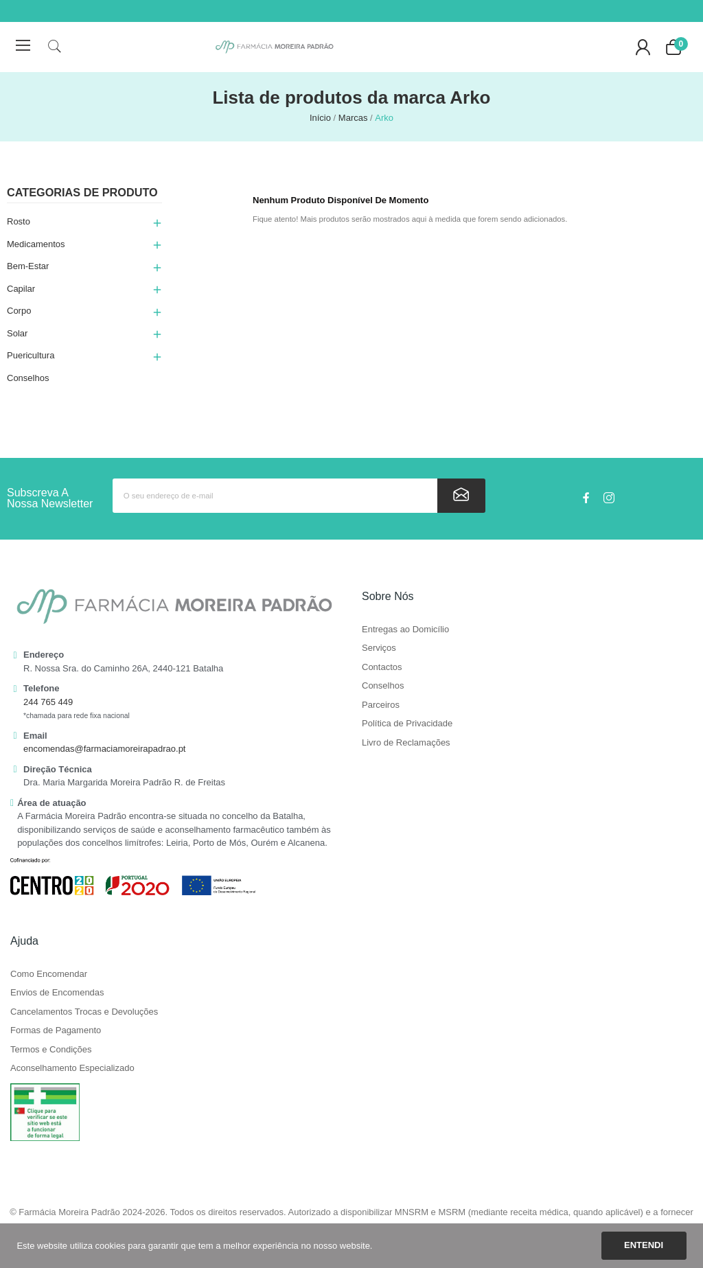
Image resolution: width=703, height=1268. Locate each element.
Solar (17, 333)
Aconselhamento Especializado (72, 1068)
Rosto (18, 221)
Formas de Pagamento (55, 1030)
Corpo (19, 311)
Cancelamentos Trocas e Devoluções (84, 1012)
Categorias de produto (82, 192)
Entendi (643, 1245)
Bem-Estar (28, 266)
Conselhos (28, 378)
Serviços (379, 648)
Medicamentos (36, 244)
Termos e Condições (51, 1049)
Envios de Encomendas (57, 993)
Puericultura (30, 355)
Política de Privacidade (407, 723)
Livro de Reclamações (406, 743)
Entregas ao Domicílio (405, 629)
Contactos (382, 667)
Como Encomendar (48, 974)
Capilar (21, 289)
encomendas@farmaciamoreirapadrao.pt (104, 748)
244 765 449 (48, 702)
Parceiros (381, 705)
